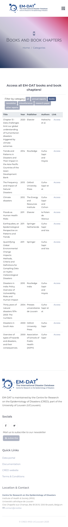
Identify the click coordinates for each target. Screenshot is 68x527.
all (28, 99)
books (52, 99)
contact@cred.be (13, 509)
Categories (39, 47)
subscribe (11, 438)
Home (26, 47)
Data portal (8, 458)
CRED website (10, 471)
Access (57, 119)
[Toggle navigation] (63, 8)
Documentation (11, 464)
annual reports (39, 99)
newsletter (11, 103)
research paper (43, 103)
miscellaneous (26, 103)
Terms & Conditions (13, 477)
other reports (12, 107)
